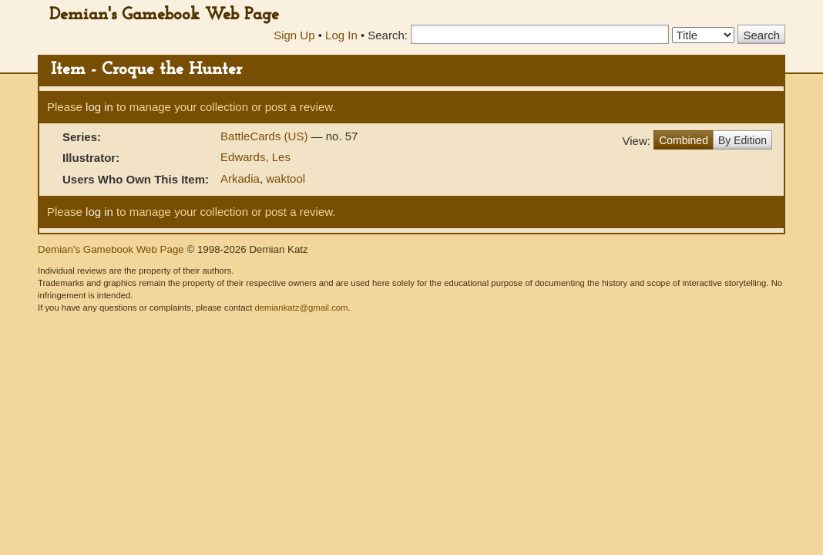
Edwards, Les (255, 156)
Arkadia (240, 178)
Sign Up (294, 35)
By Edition (742, 140)
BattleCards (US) (265, 136)
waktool (285, 178)
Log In (341, 35)
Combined (683, 140)
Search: (388, 35)
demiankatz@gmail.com (301, 307)
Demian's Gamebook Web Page (164, 15)
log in (99, 106)
